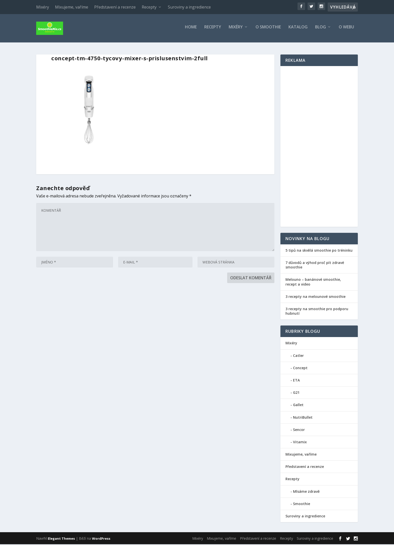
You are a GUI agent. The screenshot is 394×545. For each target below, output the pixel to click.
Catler (298, 356)
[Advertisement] (319, 147)
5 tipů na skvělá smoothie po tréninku (319, 251)
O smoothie (268, 30)
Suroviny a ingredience (189, 7)
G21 (296, 393)
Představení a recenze (115, 7)
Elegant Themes (61, 539)
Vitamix (300, 442)
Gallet (298, 405)
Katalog (298, 30)
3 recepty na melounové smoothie (315, 297)
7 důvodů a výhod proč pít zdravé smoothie (314, 265)
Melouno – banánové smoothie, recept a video (313, 282)
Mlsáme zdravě (306, 492)
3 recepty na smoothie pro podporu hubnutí (316, 311)
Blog (320, 30)
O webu (346, 30)
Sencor (299, 430)
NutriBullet (303, 418)
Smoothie (301, 504)
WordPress (101, 539)
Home (191, 30)
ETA (296, 380)
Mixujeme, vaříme (71, 7)
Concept (300, 368)
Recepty (149, 7)
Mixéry (42, 7)
